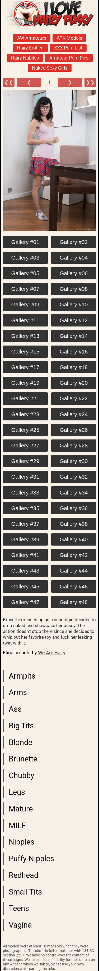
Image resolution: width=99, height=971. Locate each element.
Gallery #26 (74, 430)
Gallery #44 (74, 571)
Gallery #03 (25, 258)
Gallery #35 (25, 508)
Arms (18, 692)
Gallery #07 (25, 289)
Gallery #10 (74, 304)
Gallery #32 (74, 477)
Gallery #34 (74, 492)
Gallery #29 (25, 461)
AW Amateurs (31, 38)
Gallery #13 (25, 336)
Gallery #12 (74, 320)
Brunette (23, 758)
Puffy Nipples (31, 858)
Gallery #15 (25, 351)
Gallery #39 (25, 539)
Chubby (21, 775)
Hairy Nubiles (25, 58)
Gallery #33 (25, 492)
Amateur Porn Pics (68, 58)
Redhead (23, 875)
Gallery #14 (74, 336)
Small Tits (25, 891)
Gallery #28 (74, 445)
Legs (17, 792)
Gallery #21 (25, 398)
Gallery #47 (25, 602)
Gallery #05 (25, 273)
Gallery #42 (74, 555)
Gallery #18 (74, 367)
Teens (19, 908)
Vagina (20, 924)
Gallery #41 (25, 555)
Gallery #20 (74, 383)
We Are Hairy (51, 652)
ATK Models (69, 38)
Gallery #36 (74, 508)
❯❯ (90, 82)
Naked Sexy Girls (49, 68)
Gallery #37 (25, 524)
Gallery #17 (25, 367)
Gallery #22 (74, 398)
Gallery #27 (25, 445)
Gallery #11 (25, 320)
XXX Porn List (68, 48)
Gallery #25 (25, 430)
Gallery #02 (74, 242)
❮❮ (8, 82)
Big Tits (21, 725)
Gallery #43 (25, 571)
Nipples (21, 841)
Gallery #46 (74, 586)
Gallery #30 (74, 461)
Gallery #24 (74, 414)
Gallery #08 (74, 289)
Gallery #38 (74, 524)
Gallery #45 (25, 586)
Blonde (20, 742)
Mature (21, 808)
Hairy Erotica (30, 48)
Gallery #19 (25, 383)
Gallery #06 (74, 273)
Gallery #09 (25, 304)
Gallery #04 (74, 258)
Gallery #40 (74, 539)
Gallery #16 (74, 351)
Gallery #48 (74, 602)
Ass (15, 709)
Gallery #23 (25, 414)
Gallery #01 (25, 242)
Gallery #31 (25, 477)
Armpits (22, 675)
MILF (17, 825)
